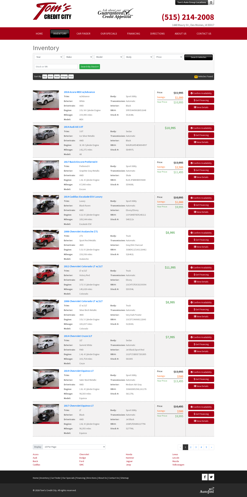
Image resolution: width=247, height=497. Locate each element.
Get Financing (201, 100)
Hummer (130, 457)
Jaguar (129, 461)
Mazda (176, 461)
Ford (81, 461)
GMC (81, 464)
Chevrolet (84, 454)
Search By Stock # (90, 66)
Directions (92, 477)
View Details (201, 107)
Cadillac (36, 464)
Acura (35, 454)
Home (36, 477)
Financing (80, 477)
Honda (129, 454)
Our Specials (68, 477)
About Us (102, 477)
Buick (35, 461)
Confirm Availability (201, 93)
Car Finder (56, 477)
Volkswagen (178, 464)
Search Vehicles (198, 57)
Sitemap (125, 477)
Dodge (82, 457)
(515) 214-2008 (188, 17)
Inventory (44, 477)
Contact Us (113, 477)
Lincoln (176, 457)
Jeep (128, 464)
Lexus (175, 454)
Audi (35, 457)
